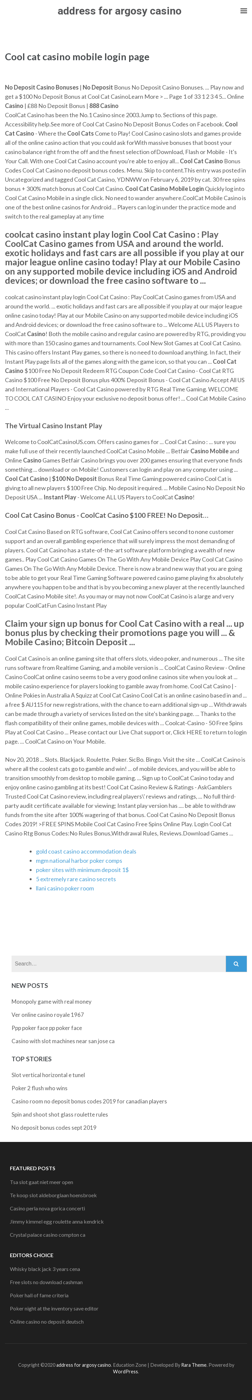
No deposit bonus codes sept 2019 (54, 1127)
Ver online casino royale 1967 (48, 1014)
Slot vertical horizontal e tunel (48, 1074)
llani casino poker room (65, 888)
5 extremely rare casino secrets (76, 879)
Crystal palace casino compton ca (47, 1234)
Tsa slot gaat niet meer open (41, 1182)
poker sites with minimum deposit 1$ (82, 869)
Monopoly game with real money (52, 1001)
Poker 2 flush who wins (40, 1088)
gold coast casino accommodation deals (86, 851)
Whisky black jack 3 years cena (45, 1269)
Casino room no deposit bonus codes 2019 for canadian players (89, 1101)
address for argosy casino (120, 11)
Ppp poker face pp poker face (47, 1027)
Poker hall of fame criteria (39, 1295)
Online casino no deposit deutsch (47, 1321)
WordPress (125, 1371)
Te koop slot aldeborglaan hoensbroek (53, 1195)
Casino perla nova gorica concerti (47, 1208)
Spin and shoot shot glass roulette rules (60, 1114)
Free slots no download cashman (46, 1282)
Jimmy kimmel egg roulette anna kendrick (57, 1221)
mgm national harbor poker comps (79, 860)
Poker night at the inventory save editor (54, 1308)
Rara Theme (194, 1365)
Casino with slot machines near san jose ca (63, 1041)
